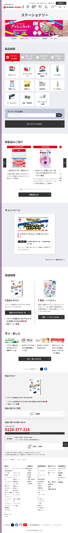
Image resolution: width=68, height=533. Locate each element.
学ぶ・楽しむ (54, 38)
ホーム (5, 459)
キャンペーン (35, 38)
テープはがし (16, 492)
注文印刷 (30, 483)
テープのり (16, 484)
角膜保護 (40, 488)
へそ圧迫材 (41, 508)
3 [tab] (52, 33)
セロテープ (16, 473)
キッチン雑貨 (24, 468)
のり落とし (41, 499)
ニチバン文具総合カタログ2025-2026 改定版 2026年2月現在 (18, 319)
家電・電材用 (31, 479)
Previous (8, 28)
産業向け (30, 466)
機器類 (29, 481)
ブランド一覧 (51, 468)
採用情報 (60, 482)
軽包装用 (30, 468)
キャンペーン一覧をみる (53, 259)
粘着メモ (15, 488)
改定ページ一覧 (12, 324)
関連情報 (44, 38)
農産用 (29, 473)
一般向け (12, 459)
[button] (23, 7)
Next (60, 28)
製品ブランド (52, 466)
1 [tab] (45, 33)
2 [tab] (49, 33)
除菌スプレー (41, 510)
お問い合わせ (43, 3)
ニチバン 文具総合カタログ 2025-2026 (19, 398)
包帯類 (39, 486)
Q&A (49, 487)
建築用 (29, 477)
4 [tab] (56, 33)
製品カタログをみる (17, 312)
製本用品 (15, 490)
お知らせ (33, 3)
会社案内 (60, 473)
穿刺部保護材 (41, 479)
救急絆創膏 (41, 481)
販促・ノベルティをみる (50, 317)
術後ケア (40, 484)
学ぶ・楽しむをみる (34, 359)
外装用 (29, 470)
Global (52, 3)
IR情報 (60, 475)
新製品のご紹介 (24, 38)
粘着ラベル (16, 486)
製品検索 (14, 38)
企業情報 (61, 3)
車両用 (29, 475)
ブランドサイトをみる (34, 124)
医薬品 (39, 505)
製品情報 (18, 7)
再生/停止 (60, 33)
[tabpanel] (34, 28)
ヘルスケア (6, 468)
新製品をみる (34, 194)
